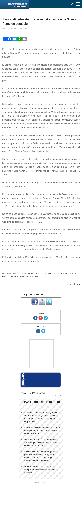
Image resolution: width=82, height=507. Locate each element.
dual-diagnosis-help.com (54, 395)
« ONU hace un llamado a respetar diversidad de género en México (42, 273)
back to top (74, 284)
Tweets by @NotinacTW (33, 393)
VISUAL (44, 482)
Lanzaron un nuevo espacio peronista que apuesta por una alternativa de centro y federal (42, 430)
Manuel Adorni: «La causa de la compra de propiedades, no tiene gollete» (40, 469)
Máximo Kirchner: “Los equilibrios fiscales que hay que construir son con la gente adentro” (40, 442)
